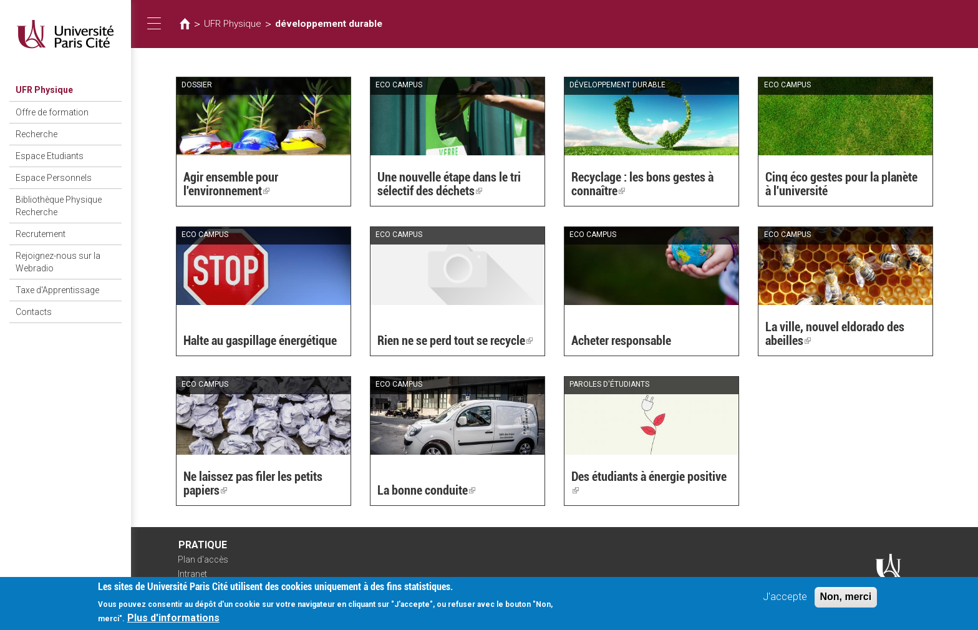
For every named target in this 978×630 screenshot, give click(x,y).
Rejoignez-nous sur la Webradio (58, 262)
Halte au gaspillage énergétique (260, 340)
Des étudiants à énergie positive (649, 483)
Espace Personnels (54, 178)
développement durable (328, 23)
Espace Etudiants (50, 156)
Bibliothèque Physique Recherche (59, 206)
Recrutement (40, 234)
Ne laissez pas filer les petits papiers (252, 483)
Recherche (36, 134)
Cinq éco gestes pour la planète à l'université (841, 184)
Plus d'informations (173, 622)
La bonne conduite (426, 490)
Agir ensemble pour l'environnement (230, 184)
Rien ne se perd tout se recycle (455, 340)
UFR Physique (44, 90)
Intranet (192, 574)
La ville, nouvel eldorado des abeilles (834, 333)
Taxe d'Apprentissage (57, 290)
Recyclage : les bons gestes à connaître (642, 184)
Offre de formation (52, 112)
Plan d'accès (203, 560)
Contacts (34, 312)
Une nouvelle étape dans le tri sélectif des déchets (449, 184)
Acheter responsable (621, 340)
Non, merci (846, 601)
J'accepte (785, 601)
